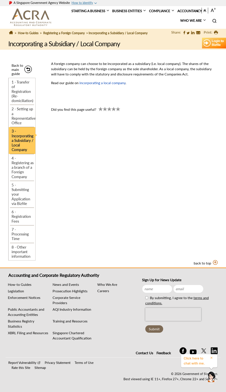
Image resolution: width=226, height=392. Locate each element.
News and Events (66, 284)
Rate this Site (21, 368)
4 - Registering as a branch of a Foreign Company (23, 167)
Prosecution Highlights (70, 291)
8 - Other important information (21, 252)
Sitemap (40, 368)
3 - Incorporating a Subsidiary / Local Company (22, 140)
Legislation (16, 291)
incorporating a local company (102, 83)
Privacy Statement (57, 363)
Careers (103, 291)
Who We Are (107, 284)
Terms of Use (84, 363)
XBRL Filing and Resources (28, 333)
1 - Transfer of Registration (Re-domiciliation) (22, 91)
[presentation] (173, 314)
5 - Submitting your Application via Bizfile (21, 194)
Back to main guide (17, 69)
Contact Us (144, 353)
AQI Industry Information (72, 309)
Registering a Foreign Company (64, 33)
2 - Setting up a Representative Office (23, 116)
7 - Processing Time (20, 234)
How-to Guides (28, 33)
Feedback (163, 353)
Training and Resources (70, 321)
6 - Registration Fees (21, 216)
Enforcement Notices (24, 297)
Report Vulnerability (22, 363)
